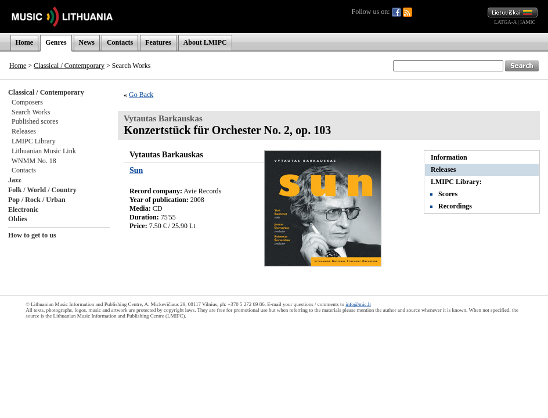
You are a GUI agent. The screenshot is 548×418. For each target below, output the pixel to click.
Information (449, 157)
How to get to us (32, 235)
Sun (136, 170)
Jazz (14, 180)
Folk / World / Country (42, 190)
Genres (55, 42)
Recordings (455, 206)
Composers (27, 102)
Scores (447, 194)
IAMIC (528, 22)
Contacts (120, 42)
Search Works (31, 112)
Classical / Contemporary (69, 66)
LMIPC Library (34, 141)
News (87, 42)
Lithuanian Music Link (44, 151)
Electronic (23, 210)
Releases (24, 131)
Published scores (35, 121)
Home (25, 42)
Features (158, 42)
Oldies (17, 219)
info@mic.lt (358, 304)
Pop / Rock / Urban (37, 200)
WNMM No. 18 (34, 161)
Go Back (141, 95)
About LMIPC (205, 42)
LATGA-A (505, 22)
